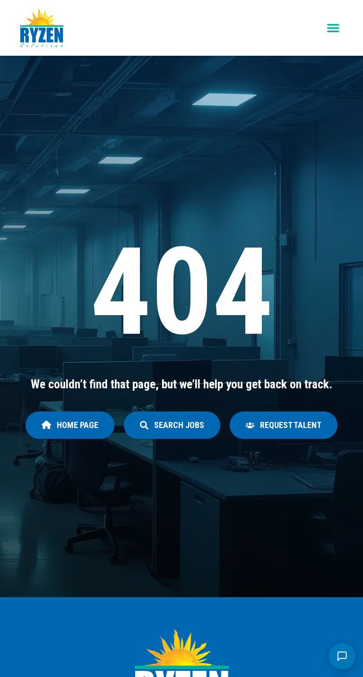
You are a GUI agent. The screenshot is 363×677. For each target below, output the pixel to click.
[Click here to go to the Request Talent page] (283, 425)
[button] (333, 28)
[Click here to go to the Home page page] (70, 425)
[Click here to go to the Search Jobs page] (172, 425)
